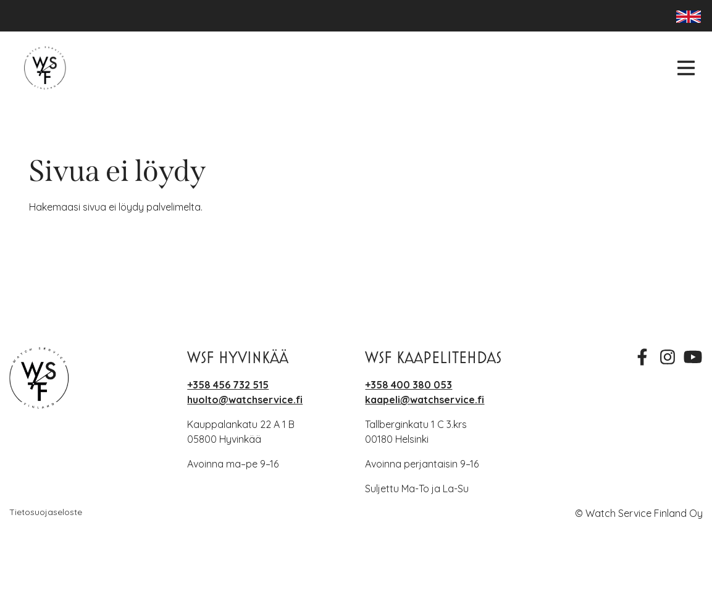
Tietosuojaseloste (45, 512)
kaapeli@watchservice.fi (424, 399)
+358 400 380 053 (408, 385)
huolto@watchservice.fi (245, 399)
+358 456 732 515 (228, 385)
